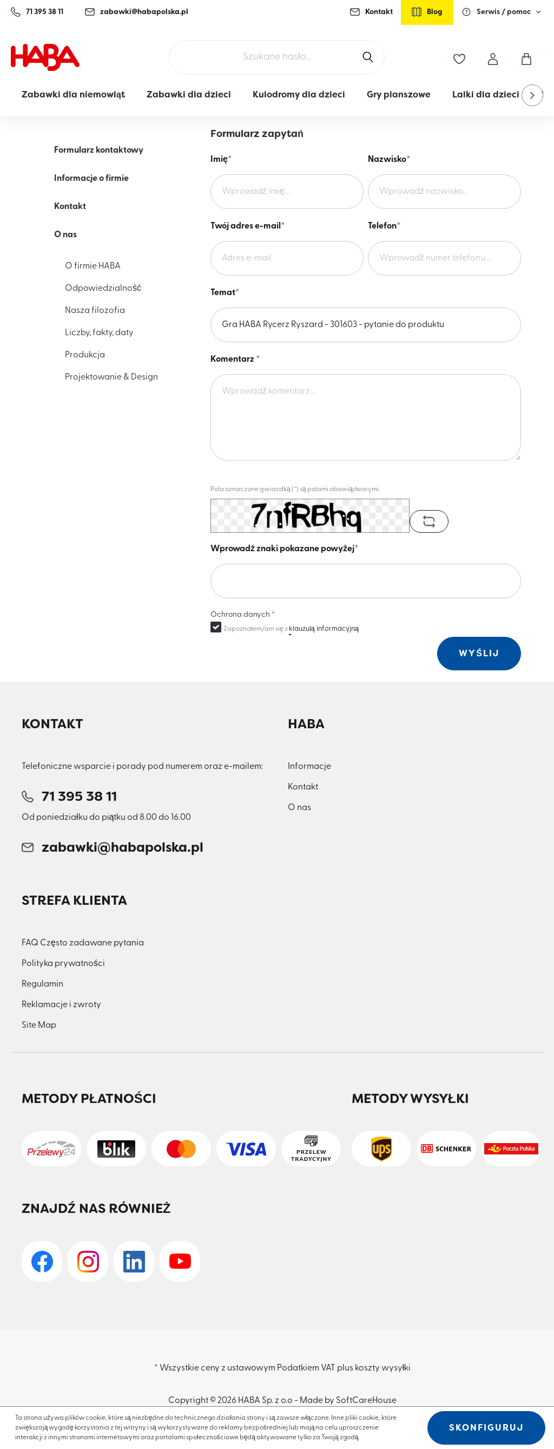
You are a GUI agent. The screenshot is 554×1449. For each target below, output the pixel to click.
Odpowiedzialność (103, 288)
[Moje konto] (493, 57)
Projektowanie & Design (111, 377)
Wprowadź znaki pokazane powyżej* (284, 549)
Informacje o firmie (91, 178)
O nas (65, 235)
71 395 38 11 (37, 12)
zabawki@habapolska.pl (136, 12)
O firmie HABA (93, 266)
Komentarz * (235, 359)
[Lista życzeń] (459, 57)
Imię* (221, 159)
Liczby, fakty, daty (99, 333)
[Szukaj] (369, 57)
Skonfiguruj (486, 1427)
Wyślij (479, 653)
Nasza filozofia (95, 310)
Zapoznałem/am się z (291, 628)
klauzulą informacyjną (324, 628)
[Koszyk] (526, 57)
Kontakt (371, 12)
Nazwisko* (389, 159)
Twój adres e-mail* (247, 226)
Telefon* (384, 226)
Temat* (225, 293)
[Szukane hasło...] (277, 57)
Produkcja (85, 355)
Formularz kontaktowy (98, 150)
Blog (427, 12)
